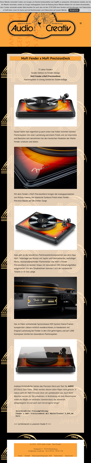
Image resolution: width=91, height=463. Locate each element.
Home (20, 456)
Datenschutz (58, 456)
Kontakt (27, 456)
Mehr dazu (84, 10)
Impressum (69, 456)
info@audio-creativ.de (36, 451)
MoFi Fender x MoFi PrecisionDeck (45, 58)
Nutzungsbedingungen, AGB (42, 456)
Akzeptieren (74, 10)
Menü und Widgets (80, 26)
